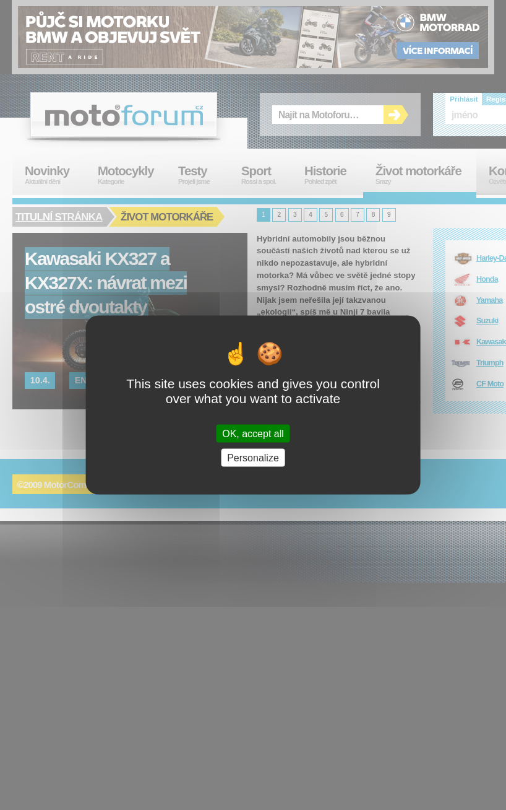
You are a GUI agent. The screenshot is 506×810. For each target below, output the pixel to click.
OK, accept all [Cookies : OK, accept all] (253, 433)
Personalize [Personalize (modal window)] (253, 457)
